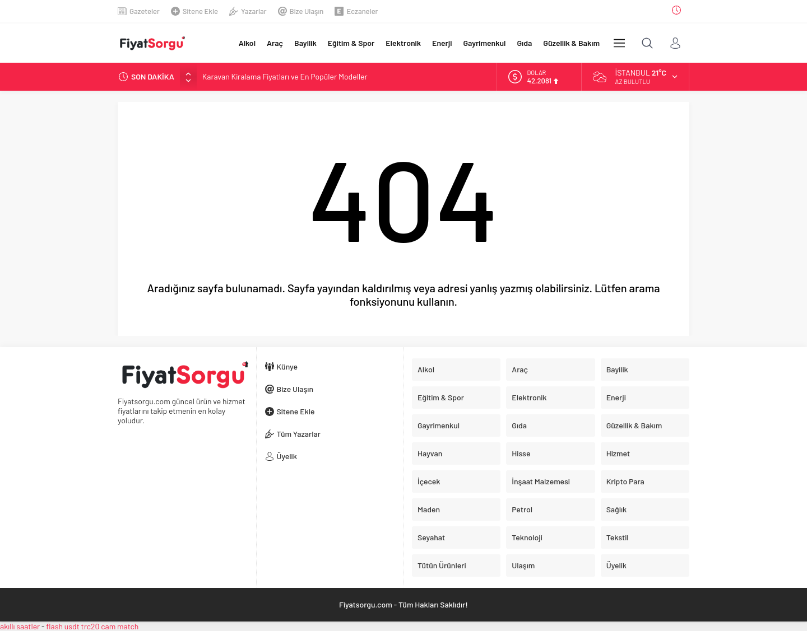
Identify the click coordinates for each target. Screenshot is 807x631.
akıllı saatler (20, 626)
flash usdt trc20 (72, 626)
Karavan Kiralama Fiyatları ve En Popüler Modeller (285, 76)
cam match (119, 626)
